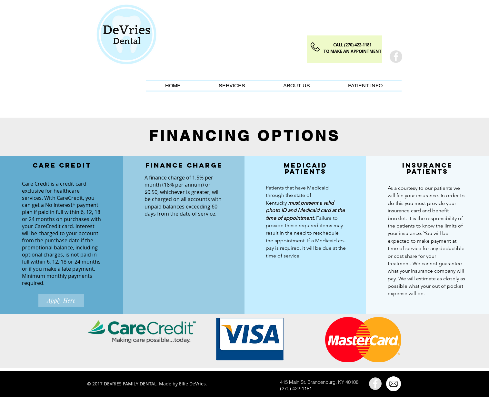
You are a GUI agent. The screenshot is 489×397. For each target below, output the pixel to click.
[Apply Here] (61, 300)
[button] (232, 86)
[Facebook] (396, 56)
